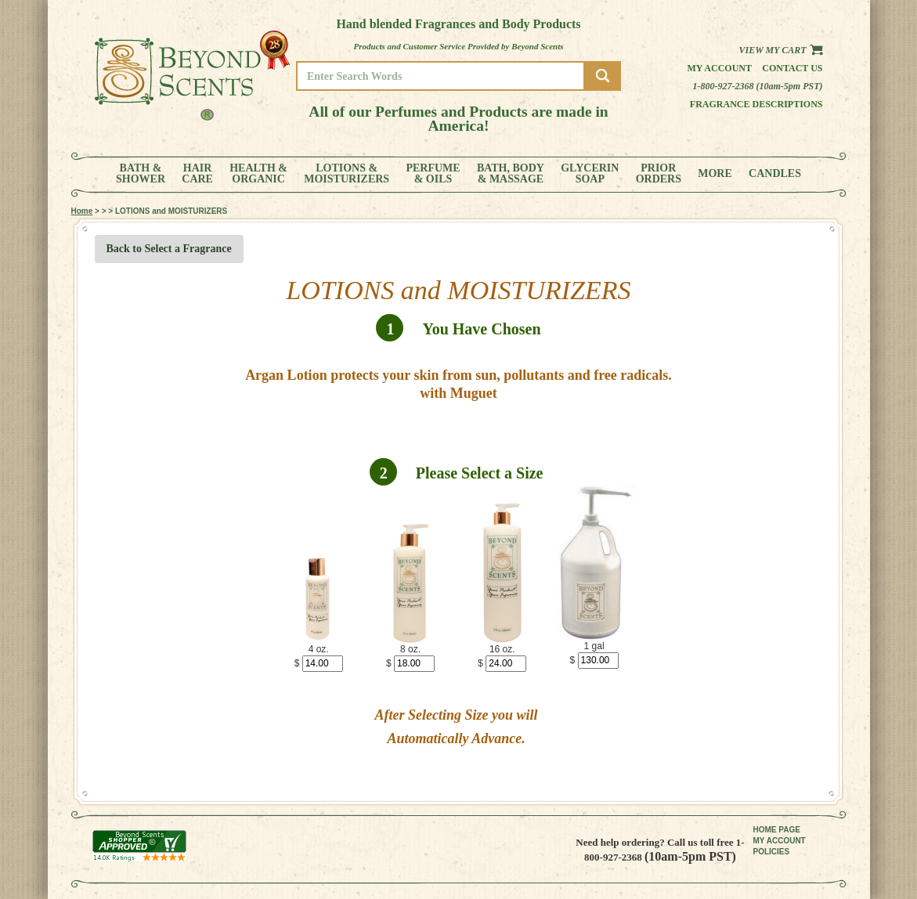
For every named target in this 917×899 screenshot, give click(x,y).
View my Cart (780, 50)
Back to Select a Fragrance (169, 249)
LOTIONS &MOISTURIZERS (346, 174)
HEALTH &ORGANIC (258, 174)
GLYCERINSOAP (590, 174)
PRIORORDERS (658, 174)
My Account (719, 68)
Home (82, 211)
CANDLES (775, 173)
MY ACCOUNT (779, 840)
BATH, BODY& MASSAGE (510, 174)
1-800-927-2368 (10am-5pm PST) (758, 86)
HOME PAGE (776, 829)
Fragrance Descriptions (756, 104)
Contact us (792, 68)
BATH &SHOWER (140, 174)
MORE (715, 173)
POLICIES (771, 851)
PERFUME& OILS (433, 174)
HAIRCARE (197, 174)
